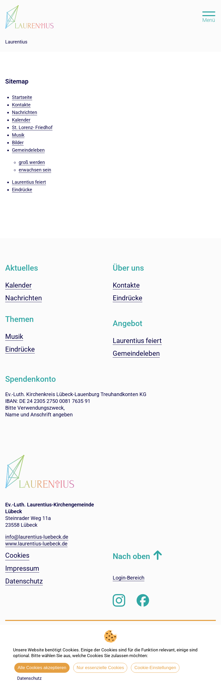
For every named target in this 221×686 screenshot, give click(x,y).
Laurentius (16, 42)
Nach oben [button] (131, 556)
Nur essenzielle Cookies (100, 667)
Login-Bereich (128, 578)
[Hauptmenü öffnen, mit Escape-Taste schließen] (209, 16)
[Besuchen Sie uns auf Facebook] (143, 600)
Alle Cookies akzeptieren (42, 667)
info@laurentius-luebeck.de (36, 537)
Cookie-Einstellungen (155, 667)
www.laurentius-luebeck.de (36, 544)
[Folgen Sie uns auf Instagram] (119, 600)
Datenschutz (29, 678)
